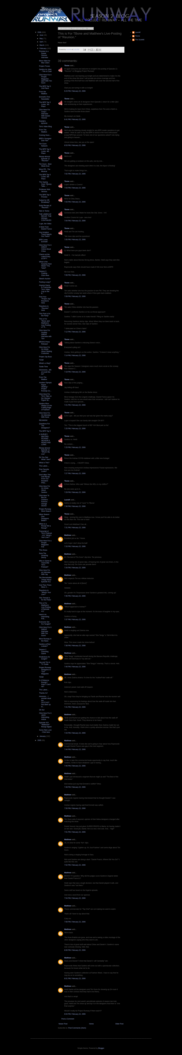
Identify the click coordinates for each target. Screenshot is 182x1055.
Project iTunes (44, 66)
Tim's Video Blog (45, 127)
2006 (40, 32)
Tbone (66, 66)
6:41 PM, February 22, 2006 (74, 119)
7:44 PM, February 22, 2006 (74, 749)
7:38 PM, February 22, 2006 (74, 646)
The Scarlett (139, 40)
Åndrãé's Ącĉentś (43, 122)
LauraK (67, 500)
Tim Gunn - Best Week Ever (45, 165)
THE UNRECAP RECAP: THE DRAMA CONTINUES (45, 217)
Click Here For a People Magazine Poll (45, 544)
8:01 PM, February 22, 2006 (74, 978)
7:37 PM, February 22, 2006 (74, 620)
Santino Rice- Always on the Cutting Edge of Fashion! (45, 407)
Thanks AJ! (43, 693)
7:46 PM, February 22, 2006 (74, 766)
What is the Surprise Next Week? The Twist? (45, 265)
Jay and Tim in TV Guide (44, 663)
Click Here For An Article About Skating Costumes (45, 350)
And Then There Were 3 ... (45, 586)
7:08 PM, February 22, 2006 (74, 275)
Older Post (119, 1024)
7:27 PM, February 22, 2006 (74, 473)
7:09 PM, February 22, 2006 (74, 296)
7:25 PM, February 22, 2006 (74, 429)
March (42, 45)
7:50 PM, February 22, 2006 (74, 808)
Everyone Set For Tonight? (45, 623)
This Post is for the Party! (44, 315)
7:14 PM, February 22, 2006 (74, 355)
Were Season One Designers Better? (44, 517)
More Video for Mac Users (44, 62)
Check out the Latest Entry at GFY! (44, 256)
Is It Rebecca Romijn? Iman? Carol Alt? (44, 683)
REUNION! (43, 420)
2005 (40, 740)
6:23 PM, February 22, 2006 (74, 91)
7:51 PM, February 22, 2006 (74, 832)
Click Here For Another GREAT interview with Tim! (45, 334)
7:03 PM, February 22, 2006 (74, 188)
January (43, 736)
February (43, 48)
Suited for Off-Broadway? (44, 201)
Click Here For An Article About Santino (44, 489)
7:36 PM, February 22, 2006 (74, 596)
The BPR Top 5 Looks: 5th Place (45, 177)
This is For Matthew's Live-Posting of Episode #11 (45, 607)
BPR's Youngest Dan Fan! (45, 140)
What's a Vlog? (44, 363)
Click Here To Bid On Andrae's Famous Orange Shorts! (44, 501)
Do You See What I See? (45, 458)
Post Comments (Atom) (77, 1028)
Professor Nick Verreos (44, 190)
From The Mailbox (43, 131)
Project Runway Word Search (45, 510)
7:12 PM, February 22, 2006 (74, 332)
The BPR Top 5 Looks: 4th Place (45, 151)
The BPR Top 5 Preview (45, 196)
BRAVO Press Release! (44, 343)
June (42, 35)
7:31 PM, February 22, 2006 (74, 528)
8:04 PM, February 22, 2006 (74, 1014)
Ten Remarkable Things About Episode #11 (45, 580)
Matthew (67, 535)
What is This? (44, 463)
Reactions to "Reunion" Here (44, 308)
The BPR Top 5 (45, 431)
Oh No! (42, 710)
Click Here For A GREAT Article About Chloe (45, 248)
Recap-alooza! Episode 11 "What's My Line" (44, 451)
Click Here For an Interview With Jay (44, 572)
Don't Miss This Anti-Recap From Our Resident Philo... (45, 479)
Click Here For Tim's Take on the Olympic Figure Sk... (45, 397)
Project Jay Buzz (45, 357)
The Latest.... (44, 466)
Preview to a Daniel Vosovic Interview (43, 54)
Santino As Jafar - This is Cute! (45, 70)
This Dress (43, 550)
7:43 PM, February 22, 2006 (74, 733)
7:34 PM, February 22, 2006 (74, 568)
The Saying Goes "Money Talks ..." (45, 184)
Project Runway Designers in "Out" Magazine (45, 671)
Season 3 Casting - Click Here (44, 273)
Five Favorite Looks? (44, 470)
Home (91, 1024)
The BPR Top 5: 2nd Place (45, 87)
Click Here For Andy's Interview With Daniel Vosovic (44, 114)
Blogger (101, 1048)
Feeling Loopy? (45, 282)
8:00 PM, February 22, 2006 (74, 950)
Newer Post (63, 1024)
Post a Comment (67, 1019)
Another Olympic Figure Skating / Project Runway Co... (45, 387)
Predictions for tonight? (44, 658)
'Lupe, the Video (45, 224)
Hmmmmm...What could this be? (45, 372)
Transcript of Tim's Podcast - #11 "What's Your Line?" (45, 534)
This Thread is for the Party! (45, 599)
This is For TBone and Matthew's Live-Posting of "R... (45, 323)
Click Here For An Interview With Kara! (45, 415)
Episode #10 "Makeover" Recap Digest (45, 725)
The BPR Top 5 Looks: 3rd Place (45, 104)
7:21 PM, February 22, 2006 (74, 405)
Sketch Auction (44, 279)
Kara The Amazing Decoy (43, 555)
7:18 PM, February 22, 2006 (74, 372)
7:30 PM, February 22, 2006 (74, 506)
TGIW (41, 360)
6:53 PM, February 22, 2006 (74, 145)
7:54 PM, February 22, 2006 (74, 898)
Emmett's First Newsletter (44, 98)
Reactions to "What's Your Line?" (45, 592)
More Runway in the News (45, 640)
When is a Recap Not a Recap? (45, 526)
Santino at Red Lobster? (44, 645)
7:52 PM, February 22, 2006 (74, 865)
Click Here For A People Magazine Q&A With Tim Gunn (45, 79)
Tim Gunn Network (43, 145)
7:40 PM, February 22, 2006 (74, 667)
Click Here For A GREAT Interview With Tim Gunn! (45, 631)
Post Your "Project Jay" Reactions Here (45, 300)
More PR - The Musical (44, 170)
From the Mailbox (43, 93)
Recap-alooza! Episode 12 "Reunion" (44, 159)
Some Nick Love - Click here (45, 731)
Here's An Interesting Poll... (44, 617)
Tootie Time (43, 367)
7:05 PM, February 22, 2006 (74, 240)
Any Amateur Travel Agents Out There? (45, 234)
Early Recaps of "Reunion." (45, 207)
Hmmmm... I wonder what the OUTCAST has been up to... (45, 701)
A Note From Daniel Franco (45, 228)
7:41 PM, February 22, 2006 (74, 707)
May (41, 39)
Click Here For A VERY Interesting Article (45, 716)
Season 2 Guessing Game (43, 652)
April (41, 42)
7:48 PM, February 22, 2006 (74, 787)
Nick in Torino (44, 211)
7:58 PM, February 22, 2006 (74, 922)
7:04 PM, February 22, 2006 (74, 221)
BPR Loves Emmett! (43, 241)
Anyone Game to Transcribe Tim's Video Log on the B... (45, 289)
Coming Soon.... (45, 135)
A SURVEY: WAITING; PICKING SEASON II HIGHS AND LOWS (45, 439)
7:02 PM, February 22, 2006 (74, 174)
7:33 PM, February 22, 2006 (74, 546)
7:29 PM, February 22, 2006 (74, 492)
